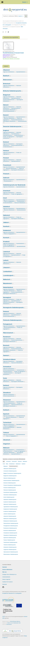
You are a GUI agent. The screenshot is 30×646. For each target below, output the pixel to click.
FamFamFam (9, 624)
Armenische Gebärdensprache (10, 471)
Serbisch (6, 385)
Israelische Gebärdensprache (10, 502)
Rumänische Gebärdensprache (10, 528)
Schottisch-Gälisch (9, 359)
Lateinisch (6, 251)
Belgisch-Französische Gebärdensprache (12, 473)
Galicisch (6, 177)
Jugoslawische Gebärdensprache (11, 506)
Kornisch (7, 237)
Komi (4, 463)
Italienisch (6, 215)
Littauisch (7, 267)
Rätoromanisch (9, 333)
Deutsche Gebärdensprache (13, 126)
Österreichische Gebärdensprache (11, 523)
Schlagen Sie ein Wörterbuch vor (9, 574)
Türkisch (6, 432)
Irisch (5, 198)
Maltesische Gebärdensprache (10, 518)
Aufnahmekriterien (6, 577)
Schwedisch (7, 366)
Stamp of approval (6, 579)
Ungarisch (7, 444)
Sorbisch (7, 410)
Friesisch (7, 174)
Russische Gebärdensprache (10, 530)
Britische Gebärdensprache (12, 91)
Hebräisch (25, 461)
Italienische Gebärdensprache (10, 504)
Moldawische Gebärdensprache (10, 521)
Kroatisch (6, 241)
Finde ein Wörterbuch (7, 569)
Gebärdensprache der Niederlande (14, 185)
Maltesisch (7, 279)
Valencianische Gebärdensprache (11, 552)
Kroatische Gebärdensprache (10, 511)
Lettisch (5, 260)
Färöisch (6, 150)
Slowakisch (7, 392)
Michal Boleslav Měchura (15, 621)
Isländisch (6, 206)
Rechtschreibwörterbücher (9, 99)
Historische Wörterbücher (10, 118)
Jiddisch (6, 222)
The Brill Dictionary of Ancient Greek (13, 52)
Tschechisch (7, 422)
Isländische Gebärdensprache (10, 499)
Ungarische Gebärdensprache (10, 549)
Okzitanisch (18, 463)
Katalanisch (7, 230)
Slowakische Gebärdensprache (10, 535)
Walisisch (6, 448)
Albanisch (6, 70)
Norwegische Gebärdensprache (14, 307)
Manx (7, 463)
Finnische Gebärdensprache (10, 487)
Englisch (6, 130)
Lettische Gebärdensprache (9, 513)
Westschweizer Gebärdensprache (11, 554)
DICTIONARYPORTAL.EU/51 (8, 51)
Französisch (7, 165)
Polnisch (6, 311)
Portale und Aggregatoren (9, 136)
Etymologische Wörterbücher (10, 109)
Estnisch (6, 142)
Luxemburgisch (9, 275)
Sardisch (23, 463)
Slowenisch (7, 400)
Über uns (4, 572)
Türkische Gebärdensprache (10, 544)
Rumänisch (7, 337)
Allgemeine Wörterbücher (9, 71)
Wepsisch (6, 466)
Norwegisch (7, 297)
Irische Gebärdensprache (9, 497)
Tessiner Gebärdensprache (9, 540)
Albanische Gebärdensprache (10, 468)
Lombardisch (8, 271)
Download (4, 584)
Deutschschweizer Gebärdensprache (11, 480)
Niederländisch (8, 287)
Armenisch (8, 461)
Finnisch (6, 158)
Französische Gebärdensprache (10, 492)
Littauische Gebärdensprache (10, 516)
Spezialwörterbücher (21, 71)
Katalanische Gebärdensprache (10, 509)
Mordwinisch (12, 463)
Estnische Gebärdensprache (10, 482)
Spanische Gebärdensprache (10, 537)
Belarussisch (8, 79)
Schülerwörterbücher (19, 135)
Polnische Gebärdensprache (13, 320)
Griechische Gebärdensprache (10, 494)
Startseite (4, 567)
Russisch (6, 345)
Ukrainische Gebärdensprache (10, 547)
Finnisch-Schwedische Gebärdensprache (12, 485)
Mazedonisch (8, 283)
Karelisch (7, 226)
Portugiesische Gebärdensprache (11, 525)
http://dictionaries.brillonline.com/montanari (11, 58)
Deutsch (25, 2)
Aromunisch (14, 461)
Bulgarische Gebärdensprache (10, 475)
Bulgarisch (6, 95)
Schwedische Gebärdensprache (10, 532)
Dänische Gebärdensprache (9, 478)
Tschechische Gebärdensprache (10, 542)
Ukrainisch (7, 440)
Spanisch (6, 414)
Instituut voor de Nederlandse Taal (13, 622)
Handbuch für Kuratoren (7, 581)
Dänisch (5, 105)
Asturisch (20, 461)
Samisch (6, 355)
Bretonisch (6, 83)
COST (3, 616)
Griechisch (6, 190)
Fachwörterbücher (15, 133)
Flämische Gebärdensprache (10, 490)
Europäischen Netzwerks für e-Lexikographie (12, 593)
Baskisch (7, 76)
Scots (5, 378)
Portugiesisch (7, 324)
